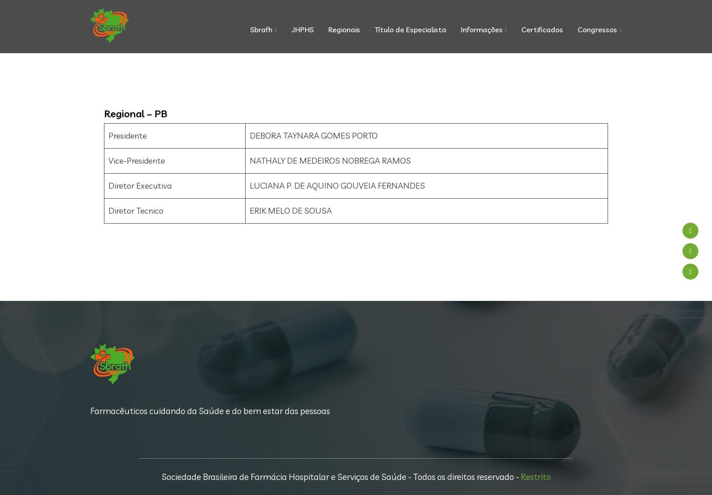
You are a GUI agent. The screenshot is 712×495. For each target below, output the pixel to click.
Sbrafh (261, 29)
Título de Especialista (410, 29)
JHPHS (303, 29)
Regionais (344, 29)
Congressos (597, 29)
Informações (482, 29)
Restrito (536, 476)
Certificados (542, 29)
